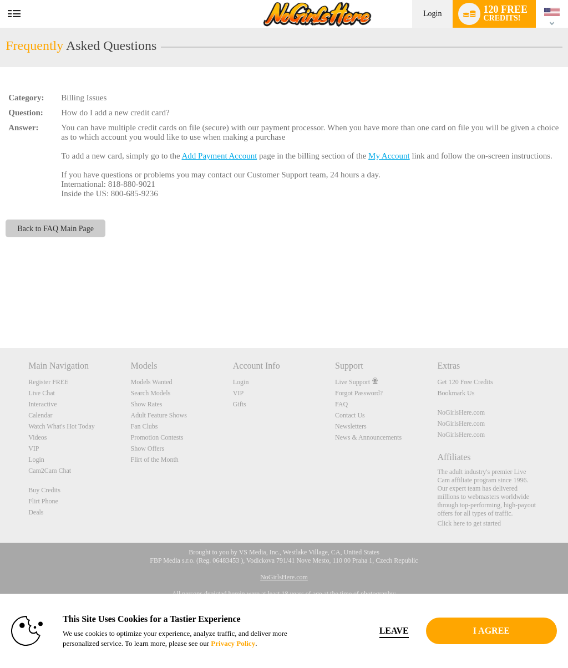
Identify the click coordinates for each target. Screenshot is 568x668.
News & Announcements (368, 437)
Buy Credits (44, 490)
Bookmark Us (455, 393)
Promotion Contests (156, 437)
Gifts (239, 404)
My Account (389, 155)
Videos (37, 437)
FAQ (341, 404)
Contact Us (350, 415)
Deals (35, 512)
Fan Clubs (144, 426)
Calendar (40, 415)
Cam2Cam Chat (49, 471)
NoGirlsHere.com (461, 412)
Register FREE (48, 382)
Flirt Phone (43, 501)
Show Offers (147, 448)
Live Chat (41, 393)
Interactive (42, 404)
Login (432, 13)
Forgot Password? (359, 393)
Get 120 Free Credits (465, 382)
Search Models (150, 393)
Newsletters (351, 426)
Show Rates (146, 404)
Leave (394, 630)
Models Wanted (151, 382)
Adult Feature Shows (158, 415)
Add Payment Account (219, 155)
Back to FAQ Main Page (55, 228)
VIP (33, 448)
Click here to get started (469, 523)
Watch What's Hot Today (61, 426)
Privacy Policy (233, 643)
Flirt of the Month (154, 459)
